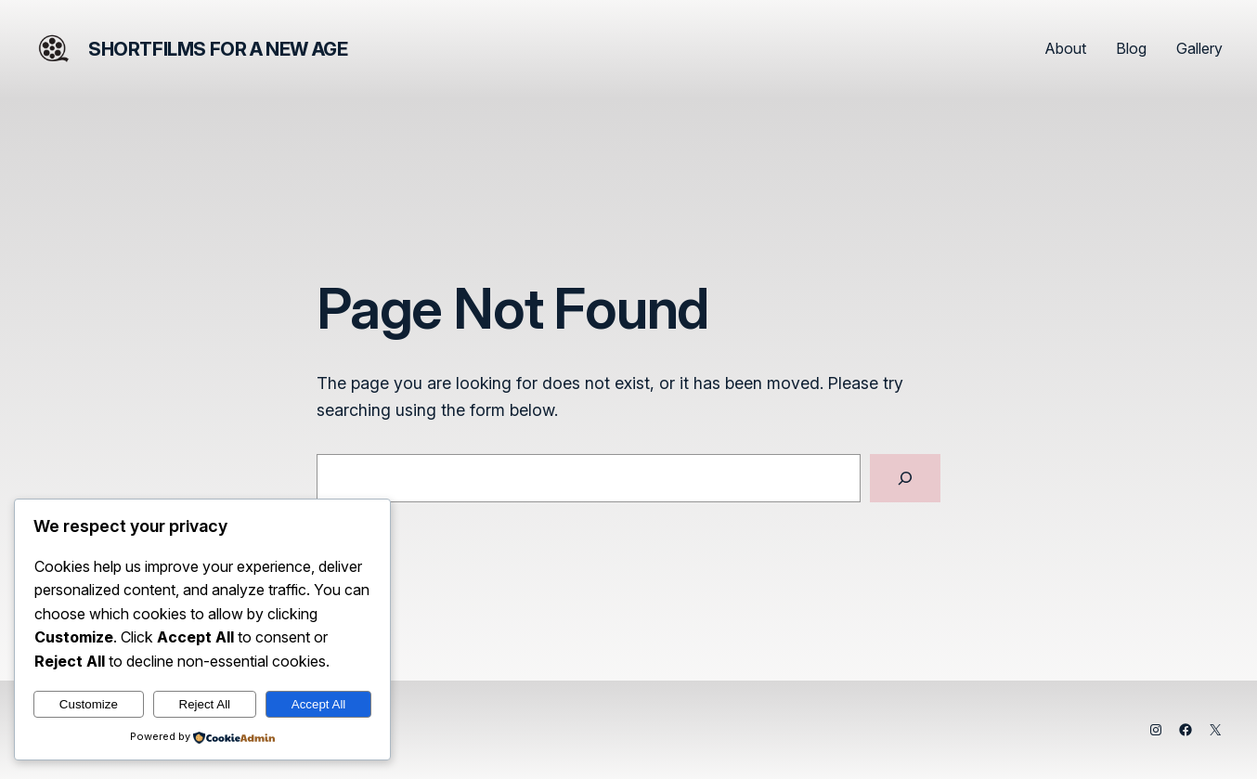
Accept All (319, 704)
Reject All (205, 704)
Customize (88, 704)
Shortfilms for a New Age (217, 49)
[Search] (905, 478)
